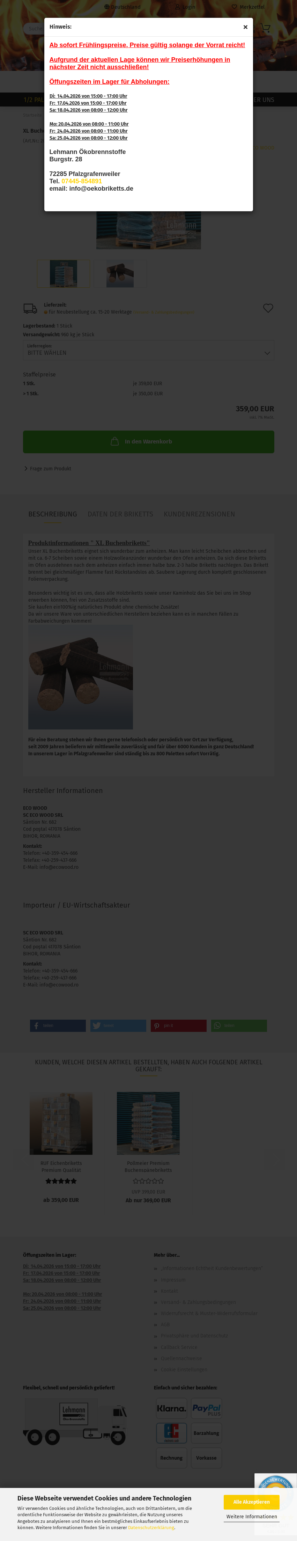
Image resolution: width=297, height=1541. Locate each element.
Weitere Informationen (252, 1517)
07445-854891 (81, 181)
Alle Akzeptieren (251, 1502)
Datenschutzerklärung (151, 1527)
